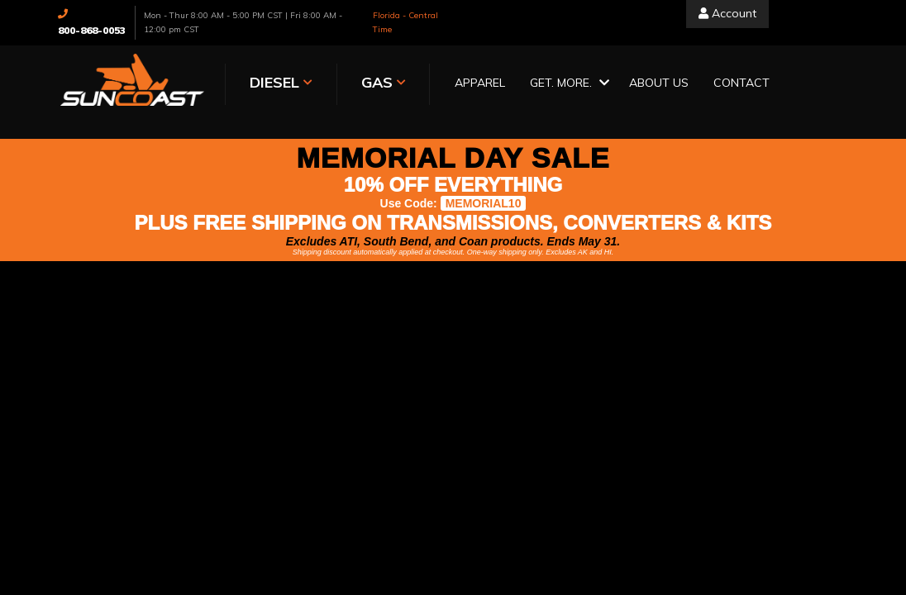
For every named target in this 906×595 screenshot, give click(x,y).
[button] (567, 83)
